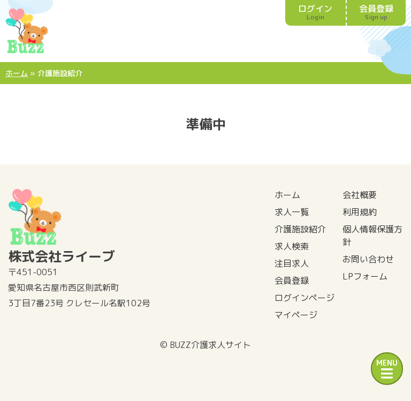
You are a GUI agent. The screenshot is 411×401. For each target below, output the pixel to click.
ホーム (16, 73)
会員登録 (376, 12)
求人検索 (292, 246)
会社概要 (359, 195)
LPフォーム (364, 276)
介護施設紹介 (300, 229)
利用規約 (359, 212)
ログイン (315, 12)
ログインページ (304, 298)
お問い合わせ (368, 259)
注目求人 (292, 263)
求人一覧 (292, 212)
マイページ (296, 315)
